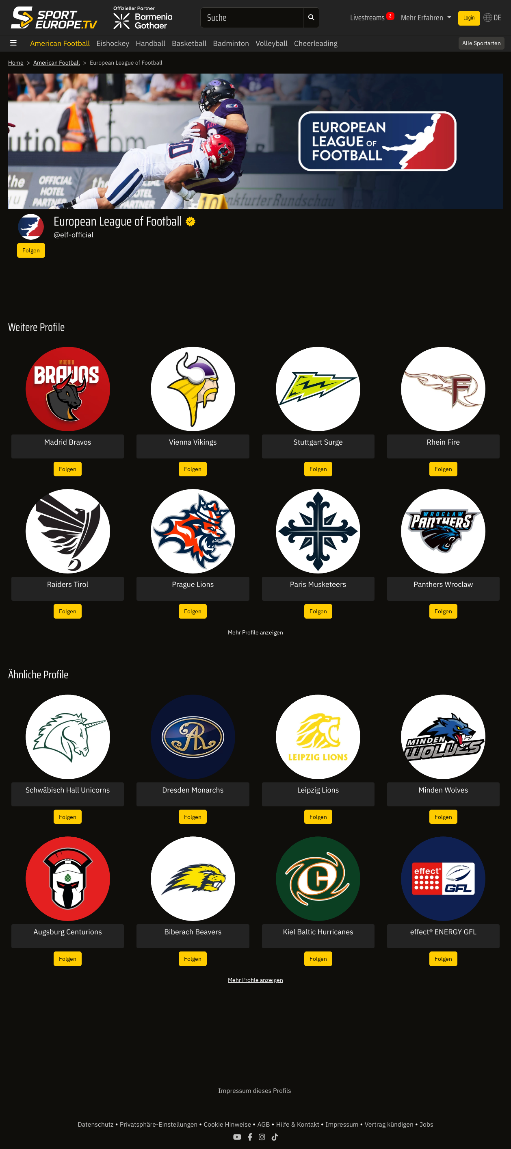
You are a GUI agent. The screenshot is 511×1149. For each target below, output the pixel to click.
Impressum (342, 1125)
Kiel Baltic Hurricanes (318, 931)
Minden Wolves (443, 790)
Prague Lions (193, 584)
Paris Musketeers (318, 584)
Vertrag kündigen (390, 1125)
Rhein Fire (443, 442)
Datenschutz (96, 1125)
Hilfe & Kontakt (298, 1125)
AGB (264, 1125)
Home (16, 62)
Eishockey (112, 43)
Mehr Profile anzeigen (255, 632)
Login (469, 17)
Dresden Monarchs (192, 790)
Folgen (31, 250)
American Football (60, 43)
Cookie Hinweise (228, 1125)
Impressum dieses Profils (254, 1091)
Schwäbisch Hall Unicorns (68, 790)
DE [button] (492, 17)
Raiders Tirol (68, 584)
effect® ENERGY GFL (443, 931)
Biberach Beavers (192, 931)
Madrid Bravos (67, 442)
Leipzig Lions (318, 790)
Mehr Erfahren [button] (423, 17)
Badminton (231, 43)
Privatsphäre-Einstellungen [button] (159, 1125)
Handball (150, 43)
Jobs (426, 1125)
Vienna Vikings (193, 442)
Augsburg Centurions (67, 931)
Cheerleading (316, 43)
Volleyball (272, 43)
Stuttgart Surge (318, 442)
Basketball (189, 43)
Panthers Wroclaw (443, 584)
